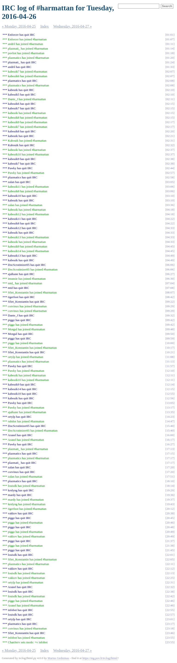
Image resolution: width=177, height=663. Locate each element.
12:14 (169, 384)
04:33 (169, 228)
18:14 (169, 485)
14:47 (169, 421)
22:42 (169, 596)
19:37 (169, 499)
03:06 (169, 186)
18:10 (169, 481)
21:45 (169, 550)
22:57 (169, 614)
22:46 (169, 600)
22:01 (169, 554)
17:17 (169, 458)
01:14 (169, 48)
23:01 (169, 619)
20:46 (169, 522)
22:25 (169, 577)
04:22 (169, 218)
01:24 (169, 62)
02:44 (169, 168)
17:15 (169, 453)
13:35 (169, 412)
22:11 (170, 564)
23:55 (169, 637)
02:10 (169, 90)
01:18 (169, 53)
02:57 (169, 172)
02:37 (169, 149)
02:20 (169, 131)
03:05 (169, 182)
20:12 (169, 508)
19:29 (169, 490)
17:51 (169, 476)
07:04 (169, 283)
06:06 (169, 264)
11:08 (170, 357)
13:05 (169, 403)
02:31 (169, 140)
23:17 (169, 623)
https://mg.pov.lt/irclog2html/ (100, 658)
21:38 (169, 545)
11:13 (170, 361)
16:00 (169, 435)
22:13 (169, 573)
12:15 (169, 389)
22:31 (169, 582)
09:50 (169, 334)
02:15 (169, 103)
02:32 (169, 145)
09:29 (169, 306)
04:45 (169, 246)
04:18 (169, 209)
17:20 (169, 467)
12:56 (169, 398)
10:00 (169, 343)
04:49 (169, 255)
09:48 (169, 329)
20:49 (169, 531)
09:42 (169, 320)
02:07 (169, 71)
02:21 (169, 136)
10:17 (169, 347)
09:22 (169, 301)
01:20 (169, 57)
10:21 (169, 352)
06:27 (169, 274)
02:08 (169, 80)
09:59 (169, 338)
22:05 (169, 559)
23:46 (169, 633)
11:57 (170, 366)
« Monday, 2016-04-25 (19, 26)
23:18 (169, 628)
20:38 (169, 513)
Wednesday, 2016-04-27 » (72, 26)
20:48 (169, 527)
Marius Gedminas (58, 658)
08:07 (169, 292)
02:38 (169, 159)
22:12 (169, 568)
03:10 (169, 195)
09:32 (169, 315)
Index (44, 26)
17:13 (169, 449)
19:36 (169, 495)
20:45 (169, 518)
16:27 (169, 444)
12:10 (169, 370)
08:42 (169, 297)
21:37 (169, 541)
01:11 (170, 44)
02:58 (169, 177)
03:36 (169, 205)
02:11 (170, 99)
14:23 (169, 416)
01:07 (169, 39)
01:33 (169, 67)
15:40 (169, 426)
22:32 (169, 587)
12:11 (170, 375)
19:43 (169, 504)
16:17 (169, 439)
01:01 (169, 34)
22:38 (169, 591)
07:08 (169, 288)
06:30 (169, 278)
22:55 (169, 610)
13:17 (169, 407)
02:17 (169, 122)
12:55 (169, 393)
